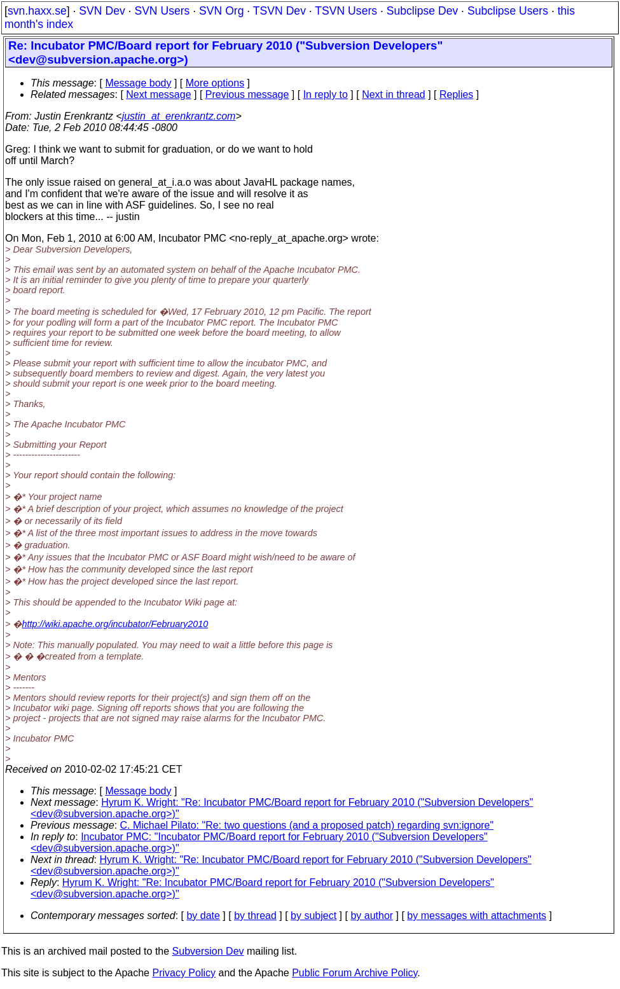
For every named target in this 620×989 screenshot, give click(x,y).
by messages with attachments (476, 915)
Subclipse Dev (422, 10)
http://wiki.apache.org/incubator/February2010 (115, 624)
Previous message (247, 94)
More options (215, 83)
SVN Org (221, 10)
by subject (313, 915)
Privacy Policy (184, 972)
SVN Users (161, 10)
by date (202, 915)
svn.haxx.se (37, 10)
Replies (456, 94)
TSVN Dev (279, 10)
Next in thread (393, 94)
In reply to (325, 94)
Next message (158, 94)
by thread (255, 915)
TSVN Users (346, 10)
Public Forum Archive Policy (354, 972)
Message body (138, 83)
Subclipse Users (507, 10)
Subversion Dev (208, 951)
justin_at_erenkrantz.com (179, 116)
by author (371, 915)
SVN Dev (102, 10)
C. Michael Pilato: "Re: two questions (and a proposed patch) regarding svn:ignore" (307, 825)
